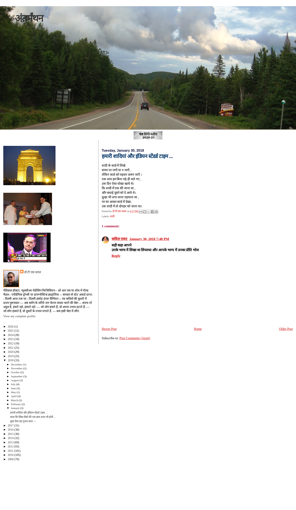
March (15, 400)
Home (198, 329)
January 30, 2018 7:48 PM (149, 239)
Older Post (286, 329)
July (13, 384)
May (14, 392)
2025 (11, 330)
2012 (11, 446)
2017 (11, 425)
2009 (11, 459)
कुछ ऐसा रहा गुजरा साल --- (23, 421)
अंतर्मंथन (29, 18)
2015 (11, 434)
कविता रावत (120, 239)
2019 (11, 356)
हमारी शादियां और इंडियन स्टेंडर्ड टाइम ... (29, 412)
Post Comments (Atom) (134, 338)
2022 (11, 343)
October (16, 372)
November (17, 368)
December (17, 364)
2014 (11, 438)
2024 (11, 335)
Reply (116, 256)
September (17, 376)
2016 (11, 429)
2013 (11, 442)
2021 (11, 347)
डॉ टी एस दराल (32, 272)
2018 (11, 360)
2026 (11, 326)
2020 (11, 351)
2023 (11, 339)
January (15, 408)
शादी (112, 216)
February (16, 404)
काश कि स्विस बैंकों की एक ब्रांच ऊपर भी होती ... (33, 417)
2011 (11, 450)
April (14, 396)
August (15, 380)
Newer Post (109, 329)
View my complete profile (19, 316)
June (14, 388)
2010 (11, 455)
